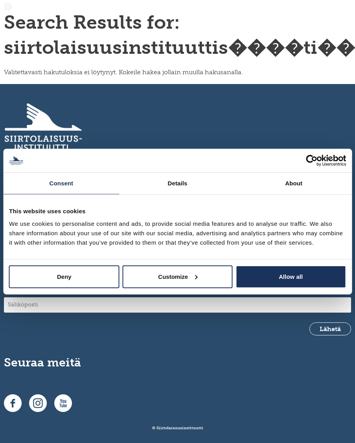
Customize (177, 276)
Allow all (291, 276)
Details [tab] (178, 183)
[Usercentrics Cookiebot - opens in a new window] (311, 161)
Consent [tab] (61, 183)
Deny (64, 276)
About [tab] (293, 183)
